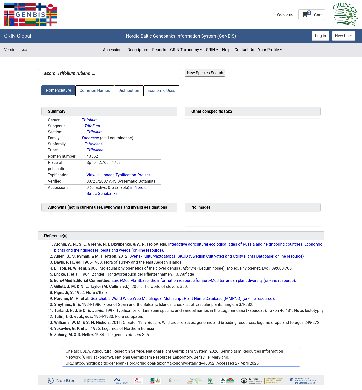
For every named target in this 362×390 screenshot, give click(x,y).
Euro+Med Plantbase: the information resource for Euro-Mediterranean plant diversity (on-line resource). (203, 280)
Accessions (113, 49)
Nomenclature (58, 90)
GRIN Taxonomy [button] (184, 49)
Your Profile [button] (268, 49)
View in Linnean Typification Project (118, 175)
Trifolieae (95, 150)
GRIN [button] (210, 49)
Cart (312, 13)
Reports (159, 49)
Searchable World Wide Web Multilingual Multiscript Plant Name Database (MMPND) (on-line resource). (182, 298)
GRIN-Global (17, 36)
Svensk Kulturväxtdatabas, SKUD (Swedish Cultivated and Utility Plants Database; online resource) (216, 256)
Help (226, 49)
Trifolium (90, 120)
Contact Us (244, 49)
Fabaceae (90, 138)
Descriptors (137, 49)
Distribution (128, 90)
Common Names (95, 90)
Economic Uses (161, 90)
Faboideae (93, 144)
